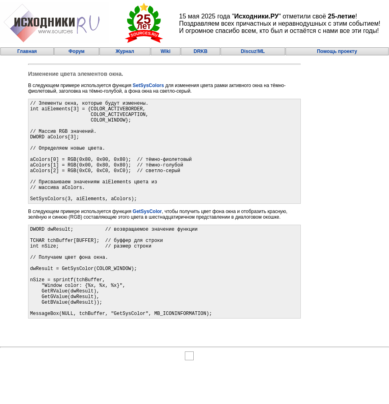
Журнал (124, 51)
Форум (77, 51)
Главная (27, 51)
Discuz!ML (253, 51)
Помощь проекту (337, 51)
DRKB (201, 51)
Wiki (165, 51)
